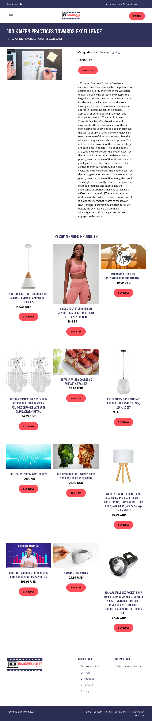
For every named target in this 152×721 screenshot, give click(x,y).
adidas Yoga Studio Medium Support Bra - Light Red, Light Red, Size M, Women (76, 313)
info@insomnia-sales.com (130, 4)
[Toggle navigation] (11, 15)
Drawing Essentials (76, 573)
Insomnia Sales (92, 666)
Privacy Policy (136, 711)
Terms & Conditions (115, 711)
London (110, 4)
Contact (98, 711)
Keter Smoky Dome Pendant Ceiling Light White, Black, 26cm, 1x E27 (123, 403)
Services (88, 685)
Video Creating (101, 52)
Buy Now (88, 70)
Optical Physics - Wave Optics (28, 474)
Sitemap (139, 715)
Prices (137, 15)
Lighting (115, 52)
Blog (86, 691)
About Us (89, 678)
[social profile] (21, 4)
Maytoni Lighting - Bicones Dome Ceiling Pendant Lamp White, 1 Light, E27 (28, 298)
